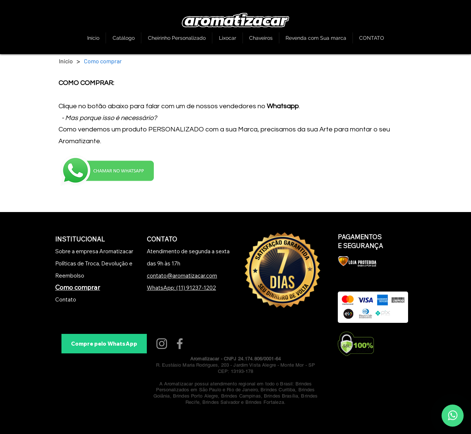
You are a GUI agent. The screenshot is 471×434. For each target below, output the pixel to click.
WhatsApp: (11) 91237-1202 (181, 287)
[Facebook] (180, 343)
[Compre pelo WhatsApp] (104, 343)
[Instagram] (162, 343)
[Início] (66, 60)
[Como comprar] (102, 60)
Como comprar (77, 287)
